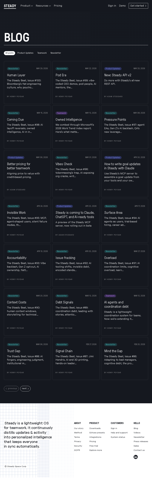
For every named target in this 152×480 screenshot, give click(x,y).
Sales (136, 446)
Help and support (119, 433)
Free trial (93, 446)
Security (78, 446)
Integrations (95, 437)
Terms (77, 437)
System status (118, 437)
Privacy (77, 441)
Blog (136, 428)
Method (78, 433)
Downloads (95, 428)
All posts (9, 53)
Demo (122, 6)
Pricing (58, 6)
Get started (138, 6)
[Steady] (10, 6)
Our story (78, 428)
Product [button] (26, 6)
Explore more (95, 450)
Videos (137, 433)
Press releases (141, 441)
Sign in (112, 6)
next (25, 388)
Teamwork (42, 53)
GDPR (77, 450)
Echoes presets (97, 433)
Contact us (139, 450)
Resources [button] (43, 6)
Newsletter (56, 53)
